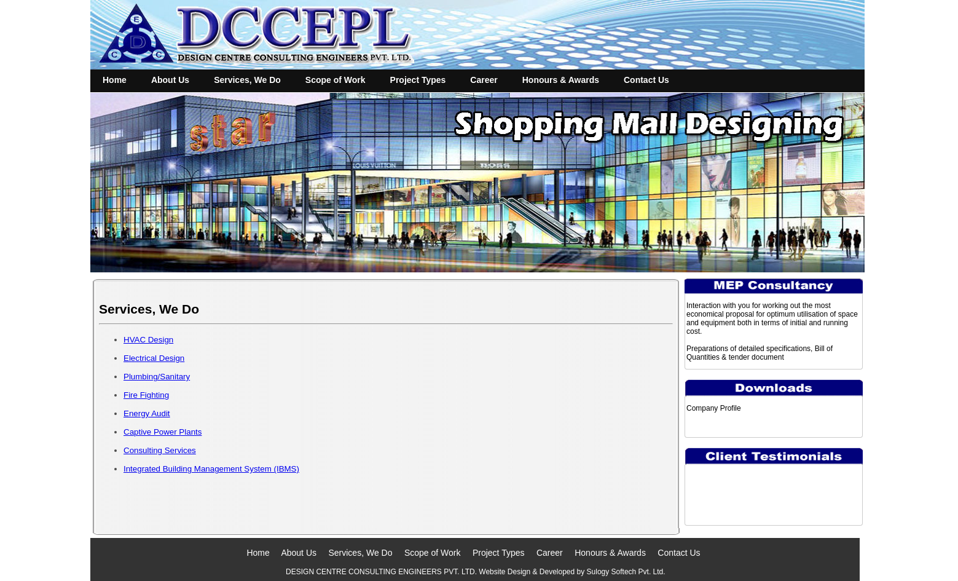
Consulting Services (160, 450)
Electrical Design (154, 358)
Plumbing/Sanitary (157, 376)
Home (115, 80)
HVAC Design (148, 339)
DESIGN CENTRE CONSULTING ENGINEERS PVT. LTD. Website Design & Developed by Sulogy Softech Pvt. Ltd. (473, 571)
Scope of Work (335, 80)
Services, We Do (247, 80)
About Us (170, 80)
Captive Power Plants (163, 432)
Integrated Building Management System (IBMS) (211, 468)
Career (483, 80)
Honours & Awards (560, 80)
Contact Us (646, 80)
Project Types (418, 80)
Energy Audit (147, 413)
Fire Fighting (146, 395)
